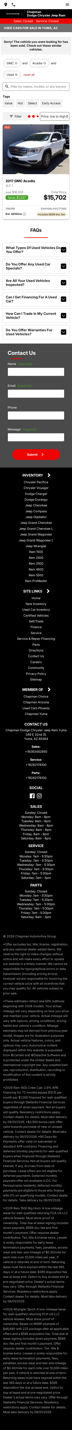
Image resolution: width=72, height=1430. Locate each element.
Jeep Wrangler (36, 543)
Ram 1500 (36, 549)
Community (36, 665)
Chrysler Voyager (36, 485)
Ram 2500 (36, 555)
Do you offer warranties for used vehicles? (36, 329)
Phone (12, 404)
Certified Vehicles (36, 612)
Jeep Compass (36, 508)
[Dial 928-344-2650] (13, 4)
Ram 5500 (36, 572)
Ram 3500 (36, 560)
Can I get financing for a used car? (36, 296)
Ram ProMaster (36, 578)
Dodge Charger (36, 491)
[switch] (67, 4)
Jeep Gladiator (36, 514)
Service (36, 630)
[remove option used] (12, 73)
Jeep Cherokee (36, 502)
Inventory (33, 473)
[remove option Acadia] (38, 61)
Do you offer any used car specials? (36, 263)
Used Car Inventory (36, 606)
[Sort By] (55, 114)
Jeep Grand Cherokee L (36, 525)
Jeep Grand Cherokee (36, 520)
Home (36, 595)
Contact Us (36, 653)
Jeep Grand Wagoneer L (36, 537)
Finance (36, 624)
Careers (36, 659)
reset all (28, 73)
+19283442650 (36, 748)
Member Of (33, 687)
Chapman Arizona (36, 699)
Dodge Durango (36, 496)
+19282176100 (36, 762)
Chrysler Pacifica (35, 479)
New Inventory (36, 601)
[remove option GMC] (12, 61)
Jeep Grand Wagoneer (36, 531)
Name (19, 360)
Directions (36, 647)
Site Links (33, 589)
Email (19, 382)
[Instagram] (39, 793)
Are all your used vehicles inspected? (36, 280)
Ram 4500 (36, 566)
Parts (36, 641)
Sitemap (36, 676)
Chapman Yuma (36, 711)
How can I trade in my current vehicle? (36, 313)
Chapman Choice (36, 693)
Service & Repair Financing (36, 635)
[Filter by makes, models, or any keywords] (36, 85)
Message (21, 426)
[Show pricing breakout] (16, 212)
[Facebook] (32, 793)
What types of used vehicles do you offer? (36, 247)
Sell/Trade (36, 618)
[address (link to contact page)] (6, 4)
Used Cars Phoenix (36, 705)
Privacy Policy (36, 671)
